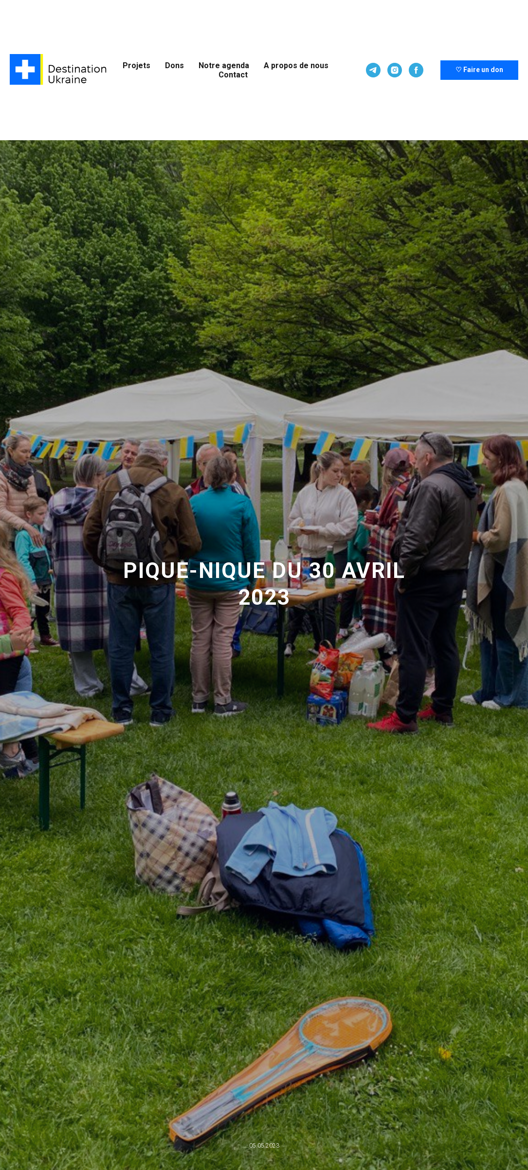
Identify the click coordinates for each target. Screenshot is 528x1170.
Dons (174, 65)
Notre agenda (224, 65)
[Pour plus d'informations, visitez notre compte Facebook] (416, 70)
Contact (233, 74)
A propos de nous (296, 65)
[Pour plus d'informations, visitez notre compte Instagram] (394, 70)
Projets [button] (136, 65)
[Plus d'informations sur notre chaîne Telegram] (373, 70)
